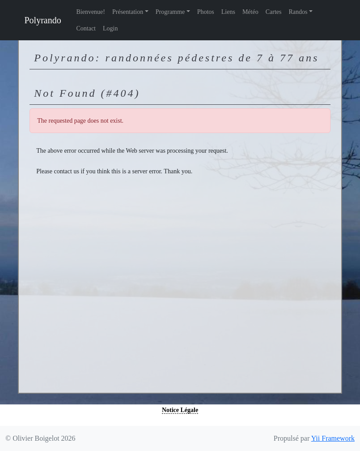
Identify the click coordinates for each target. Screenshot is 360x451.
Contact (86, 28)
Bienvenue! (90, 12)
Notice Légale (180, 410)
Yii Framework (333, 438)
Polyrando (43, 20)
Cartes (274, 12)
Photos (205, 12)
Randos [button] (297, 12)
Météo (250, 12)
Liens (228, 12)
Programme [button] (170, 12)
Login (110, 28)
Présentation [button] (127, 12)
